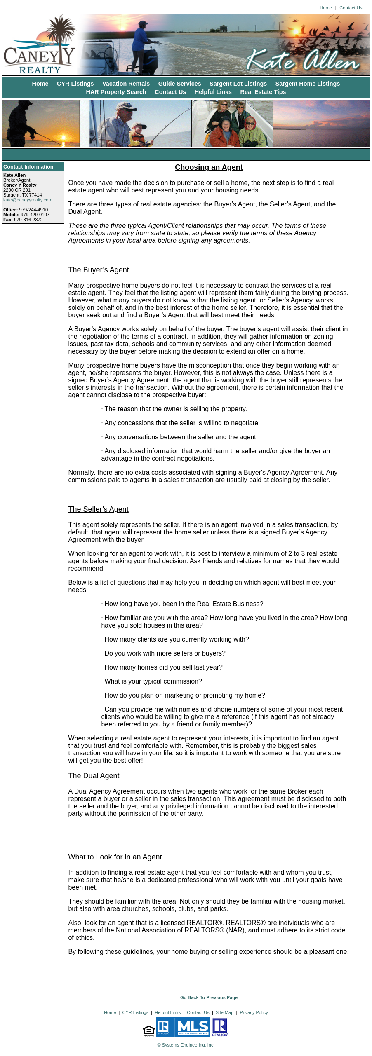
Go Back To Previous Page (209, 997)
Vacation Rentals (126, 83)
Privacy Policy (254, 1012)
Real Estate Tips (263, 92)
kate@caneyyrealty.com (27, 199)
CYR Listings (75, 83)
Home (326, 7)
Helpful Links (213, 92)
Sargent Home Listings (307, 83)
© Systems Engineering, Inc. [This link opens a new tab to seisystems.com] (186, 1044)
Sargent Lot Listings (238, 83)
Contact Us (350, 7)
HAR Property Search (116, 92)
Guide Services (179, 83)
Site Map (224, 1012)
